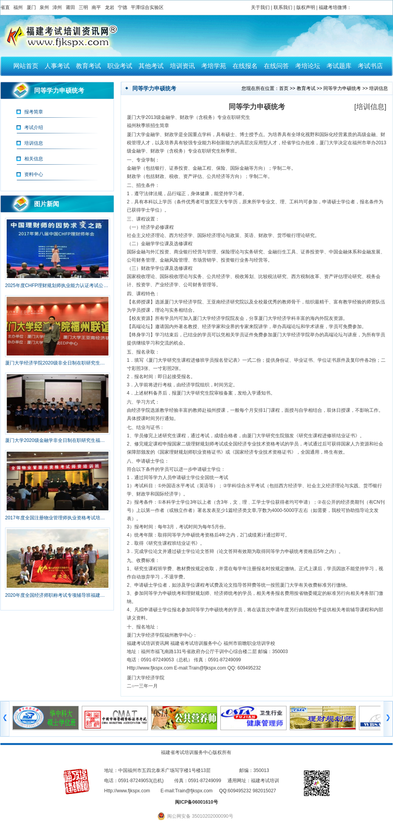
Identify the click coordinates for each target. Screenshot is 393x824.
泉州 (44, 7)
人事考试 (57, 66)
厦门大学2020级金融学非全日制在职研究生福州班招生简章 (57, 440)
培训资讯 (182, 66)
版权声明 (305, 7)
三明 (83, 7)
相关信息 (33, 159)
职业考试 (119, 66)
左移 (4, 718)
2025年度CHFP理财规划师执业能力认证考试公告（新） (57, 285)
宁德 (122, 7)
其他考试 (151, 66)
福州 (18, 7)
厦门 (31, 7)
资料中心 (33, 174)
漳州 (57, 7)
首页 (283, 88)
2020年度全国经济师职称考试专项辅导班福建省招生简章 (57, 595)
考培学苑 (213, 66)
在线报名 (245, 66)
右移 (388, 718)
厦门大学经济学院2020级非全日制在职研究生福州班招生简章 (57, 363)
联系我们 (283, 7)
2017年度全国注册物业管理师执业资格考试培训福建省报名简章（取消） (57, 518)
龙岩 (109, 7)
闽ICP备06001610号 (196, 802)
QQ (223, 790)
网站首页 (25, 66)
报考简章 (33, 112)
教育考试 (88, 66)
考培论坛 (307, 66)
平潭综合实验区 (147, 7)
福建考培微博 (333, 7)
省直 (5, 7)
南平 (96, 7)
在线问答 (276, 66)
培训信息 (33, 143)
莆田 (70, 7)
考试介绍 (33, 127)
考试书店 (370, 66)
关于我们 (260, 7)
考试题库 (339, 66)
